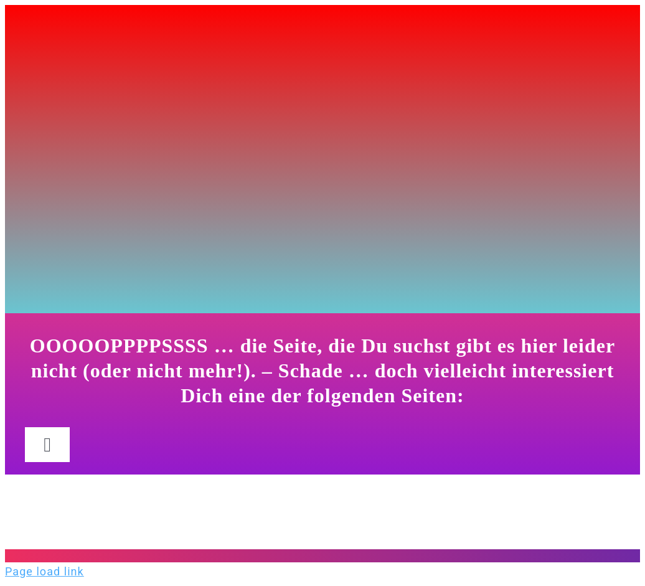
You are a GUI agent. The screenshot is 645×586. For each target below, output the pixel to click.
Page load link (44, 571)
